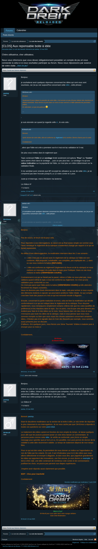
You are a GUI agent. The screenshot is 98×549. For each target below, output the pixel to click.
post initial (50, 427)
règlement (59, 138)
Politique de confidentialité (88, 542)
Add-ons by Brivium (21, 546)
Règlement (75, 542)
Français (4, 539)
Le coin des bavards (19, 49)
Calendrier (21, 30)
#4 (94, 519)
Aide (85, 539)
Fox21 (31, 195)
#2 (94, 371)
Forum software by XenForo (19, 544)
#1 (94, 191)
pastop (37, 49)
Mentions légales (78, 539)
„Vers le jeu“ (22, 65)
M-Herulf (6, 433)
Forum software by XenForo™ (54, 544)
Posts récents (8, 35)
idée (68, 85)
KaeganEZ (24, 195)
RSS (95, 539)
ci (57, 122)
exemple (86, 458)
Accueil (91, 539)
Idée (85, 171)
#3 (94, 409)
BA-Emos (7, 219)
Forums (9, 31)
